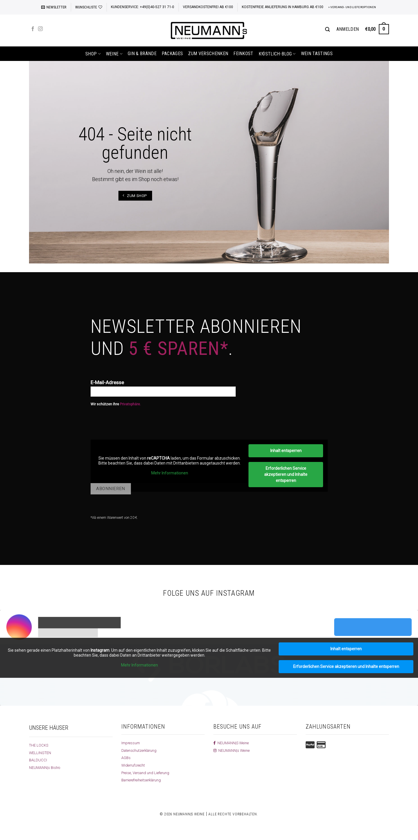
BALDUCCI (38, 760)
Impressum (131, 742)
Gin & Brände (142, 53)
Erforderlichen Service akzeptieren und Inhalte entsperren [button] (285, 474)
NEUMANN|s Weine (232, 750)
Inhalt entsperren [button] (285, 450)
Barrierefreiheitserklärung (143, 780)
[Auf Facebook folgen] (32, 29)
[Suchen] (327, 29)
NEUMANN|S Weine (232, 742)
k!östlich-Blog (277, 53)
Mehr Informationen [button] (169, 472)
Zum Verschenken (208, 53)
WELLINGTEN (41, 752)
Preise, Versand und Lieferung (147, 772)
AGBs (126, 757)
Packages (172, 53)
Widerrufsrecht (134, 765)
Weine (114, 53)
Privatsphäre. (130, 404)
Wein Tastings (317, 53)
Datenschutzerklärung (141, 750)
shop (93, 53)
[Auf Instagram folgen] (40, 29)
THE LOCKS (39, 745)
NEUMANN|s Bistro (45, 767)
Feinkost (243, 53)
